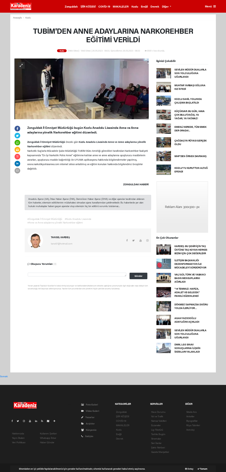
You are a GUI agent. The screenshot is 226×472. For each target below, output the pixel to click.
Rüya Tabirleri (193, 425)
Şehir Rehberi (158, 447)
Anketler (190, 416)
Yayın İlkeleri (18, 437)
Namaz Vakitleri (159, 420)
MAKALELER (121, 6)
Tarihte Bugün (158, 434)
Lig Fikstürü (157, 429)
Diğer (165, 6)
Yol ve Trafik (157, 416)
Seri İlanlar (156, 443)
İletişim (87, 436)
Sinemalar (156, 438)
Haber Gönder (47, 442)
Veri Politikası (19, 442)
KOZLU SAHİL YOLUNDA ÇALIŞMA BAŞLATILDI (188, 100)
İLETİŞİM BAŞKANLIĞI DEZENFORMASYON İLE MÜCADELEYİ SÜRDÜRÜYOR (190, 263)
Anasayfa (17, 17)
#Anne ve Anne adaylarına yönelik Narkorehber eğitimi (55, 222)
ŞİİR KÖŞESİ (88, 6)
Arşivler (88, 423)
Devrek (154, 6)
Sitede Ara (191, 411)
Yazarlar (88, 417)
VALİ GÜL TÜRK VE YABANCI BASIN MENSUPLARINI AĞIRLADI (190, 278)
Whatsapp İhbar (48, 437)
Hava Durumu (158, 411)
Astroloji (190, 429)
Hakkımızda (18, 433)
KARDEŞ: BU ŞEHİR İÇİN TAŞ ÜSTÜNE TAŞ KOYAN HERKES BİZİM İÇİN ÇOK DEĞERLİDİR (190, 249)
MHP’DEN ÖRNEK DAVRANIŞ (190, 156)
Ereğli (144, 6)
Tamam (202, 468)
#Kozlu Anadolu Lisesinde (78, 219)
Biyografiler (192, 420)
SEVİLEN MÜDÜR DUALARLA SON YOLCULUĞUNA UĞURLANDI (190, 73)
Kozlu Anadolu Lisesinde (93, 142)
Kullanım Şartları (48, 433)
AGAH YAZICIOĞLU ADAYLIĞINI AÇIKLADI (186, 319)
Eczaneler (156, 425)
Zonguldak (71, 6)
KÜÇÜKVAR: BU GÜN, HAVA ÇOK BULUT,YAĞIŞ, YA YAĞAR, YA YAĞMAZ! (189, 114)
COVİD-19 (104, 6)
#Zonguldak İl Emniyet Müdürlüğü (44, 219)
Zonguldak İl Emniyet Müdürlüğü (46, 142)
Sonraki (4, 376)
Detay (189, 468)
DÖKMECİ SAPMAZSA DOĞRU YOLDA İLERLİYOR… (191, 306)
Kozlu (134, 6)
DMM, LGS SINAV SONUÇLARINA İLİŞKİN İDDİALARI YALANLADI (187, 348)
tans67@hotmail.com (61, 243)
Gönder (138, 275)
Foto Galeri (89, 404)
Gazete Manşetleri (160, 452)
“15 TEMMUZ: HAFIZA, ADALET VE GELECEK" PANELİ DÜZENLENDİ (187, 292)
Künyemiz (88, 429)
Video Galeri (90, 410)
